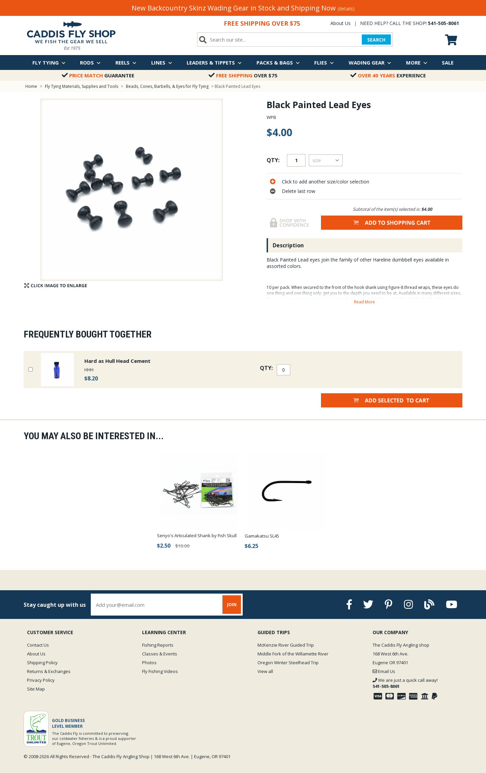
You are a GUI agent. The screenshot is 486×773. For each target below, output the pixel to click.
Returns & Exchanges (49, 671)
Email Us (384, 671)
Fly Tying (48, 62)
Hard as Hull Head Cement (117, 360)
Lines (161, 62)
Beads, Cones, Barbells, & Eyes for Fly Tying (167, 86)
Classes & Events (159, 654)
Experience (388, 75)
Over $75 (243, 75)
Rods (90, 62)
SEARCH (376, 39)
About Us (340, 23)
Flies (324, 62)
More (416, 62)
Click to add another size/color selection (325, 181)
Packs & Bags (278, 62)
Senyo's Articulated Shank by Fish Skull (197, 535)
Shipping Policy (42, 662)
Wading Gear (370, 62)
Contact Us (38, 645)
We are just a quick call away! (405, 683)
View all (265, 671)
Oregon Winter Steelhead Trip (288, 662)
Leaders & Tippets (214, 62)
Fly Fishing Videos (160, 671)
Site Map (36, 689)
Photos (149, 662)
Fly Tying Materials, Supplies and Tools (81, 86)
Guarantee (98, 75)
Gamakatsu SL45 (262, 536)
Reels (125, 62)
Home (31, 86)
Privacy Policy (41, 680)
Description (288, 245)
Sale (448, 62)
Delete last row (298, 191)
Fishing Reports (157, 645)
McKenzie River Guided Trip (286, 645)
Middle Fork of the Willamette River (293, 654)
